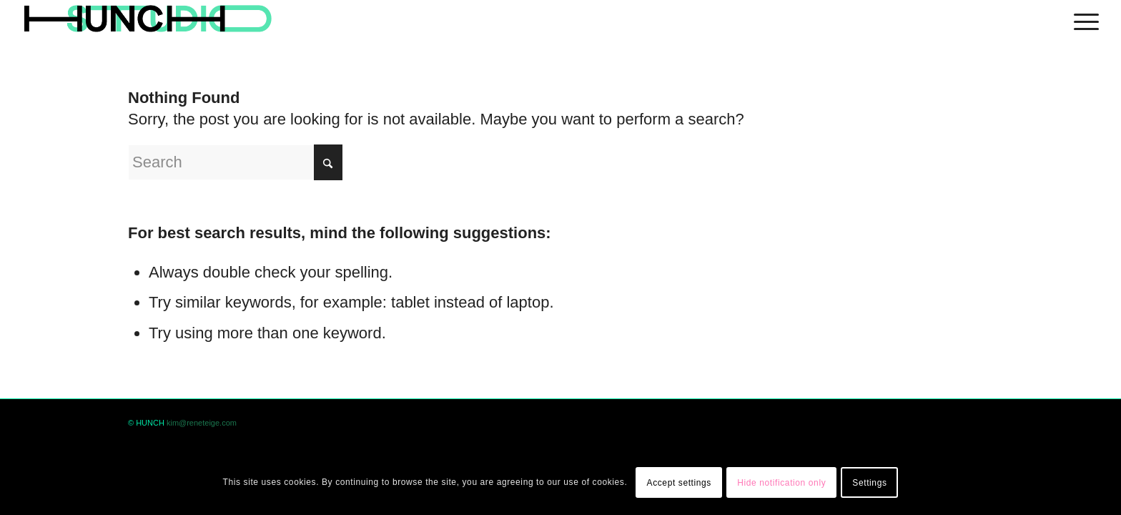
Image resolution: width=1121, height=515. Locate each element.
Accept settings (679, 483)
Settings (869, 483)
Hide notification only (781, 483)
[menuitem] (1082, 19)
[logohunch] (147, 19)
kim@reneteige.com (202, 422)
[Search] (235, 162)
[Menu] (1082, 19)
